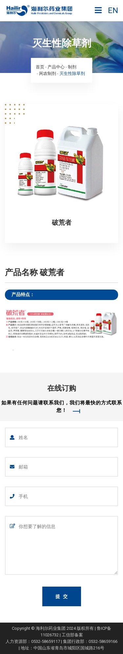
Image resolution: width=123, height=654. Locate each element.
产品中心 (56, 66)
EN (113, 10)
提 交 (62, 596)
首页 (40, 66)
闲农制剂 (47, 73)
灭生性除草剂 (72, 73)
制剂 (72, 66)
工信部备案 (72, 634)
